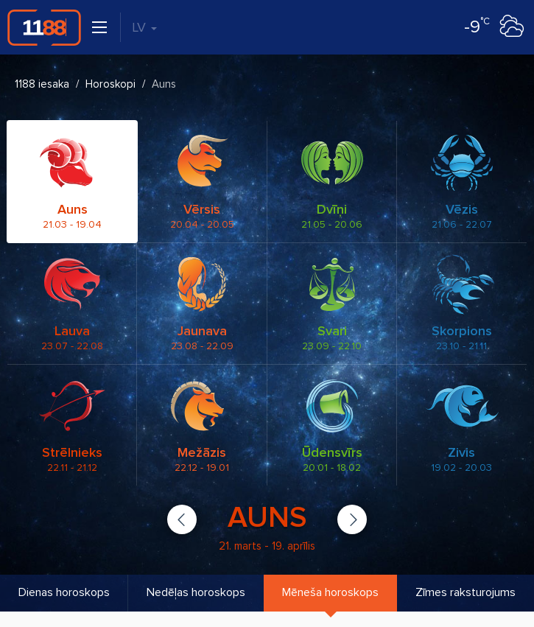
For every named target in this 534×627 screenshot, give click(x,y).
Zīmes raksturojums (465, 592)
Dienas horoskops (64, 592)
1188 (44, 27)
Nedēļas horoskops (196, 592)
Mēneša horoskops (330, 592)
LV (144, 27)
